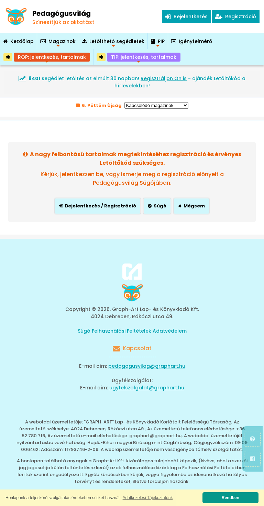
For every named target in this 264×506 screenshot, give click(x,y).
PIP (158, 43)
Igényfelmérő (191, 41)
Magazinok (58, 43)
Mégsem (191, 206)
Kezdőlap (18, 41)
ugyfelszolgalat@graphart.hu (146, 387)
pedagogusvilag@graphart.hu (146, 366)
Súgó (84, 330)
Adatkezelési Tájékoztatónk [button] (148, 497)
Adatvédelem (170, 330)
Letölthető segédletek (113, 43)
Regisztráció (235, 16)
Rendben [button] (230, 497)
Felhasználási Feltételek (121, 330)
